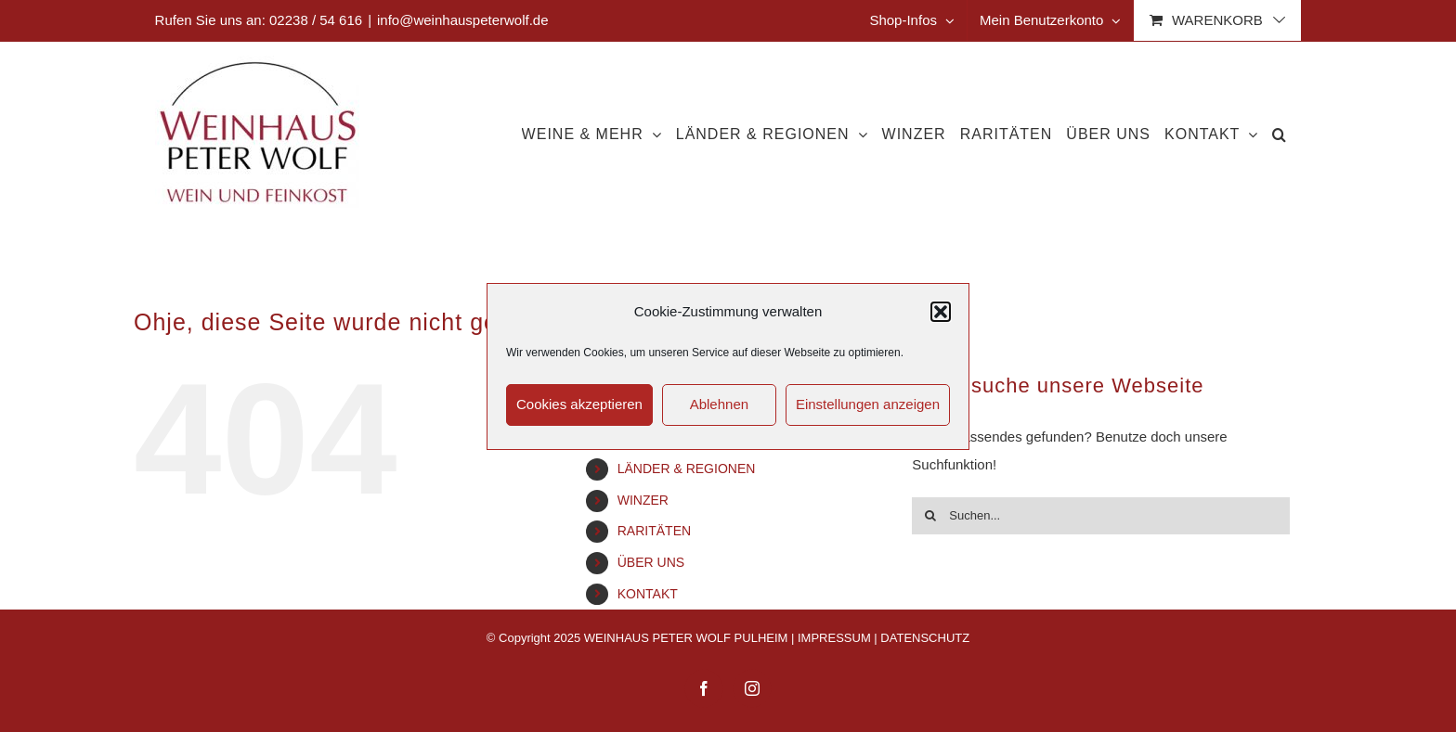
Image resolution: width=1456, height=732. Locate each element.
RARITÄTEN (654, 530)
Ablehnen (719, 404)
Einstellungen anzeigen (868, 404)
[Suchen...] (1101, 515)
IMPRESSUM (834, 638)
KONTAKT (648, 593)
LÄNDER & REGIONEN (687, 468)
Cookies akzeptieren (579, 404)
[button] (940, 311)
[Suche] (930, 515)
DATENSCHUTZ (924, 638)
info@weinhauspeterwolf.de (463, 20)
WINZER (643, 500)
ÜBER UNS (651, 562)
